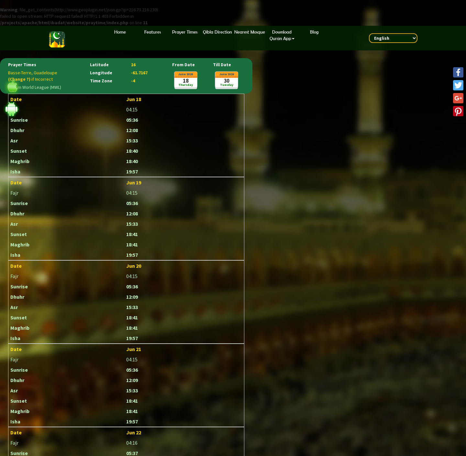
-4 (133, 81)
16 (133, 65)
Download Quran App (282, 35)
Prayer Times (184, 32)
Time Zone (101, 81)
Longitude (101, 73)
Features (152, 32)
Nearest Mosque (249, 32)
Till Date (222, 65)
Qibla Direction (217, 32)
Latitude (99, 65)
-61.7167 (139, 73)
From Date (183, 65)
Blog (314, 32)
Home (120, 32)
